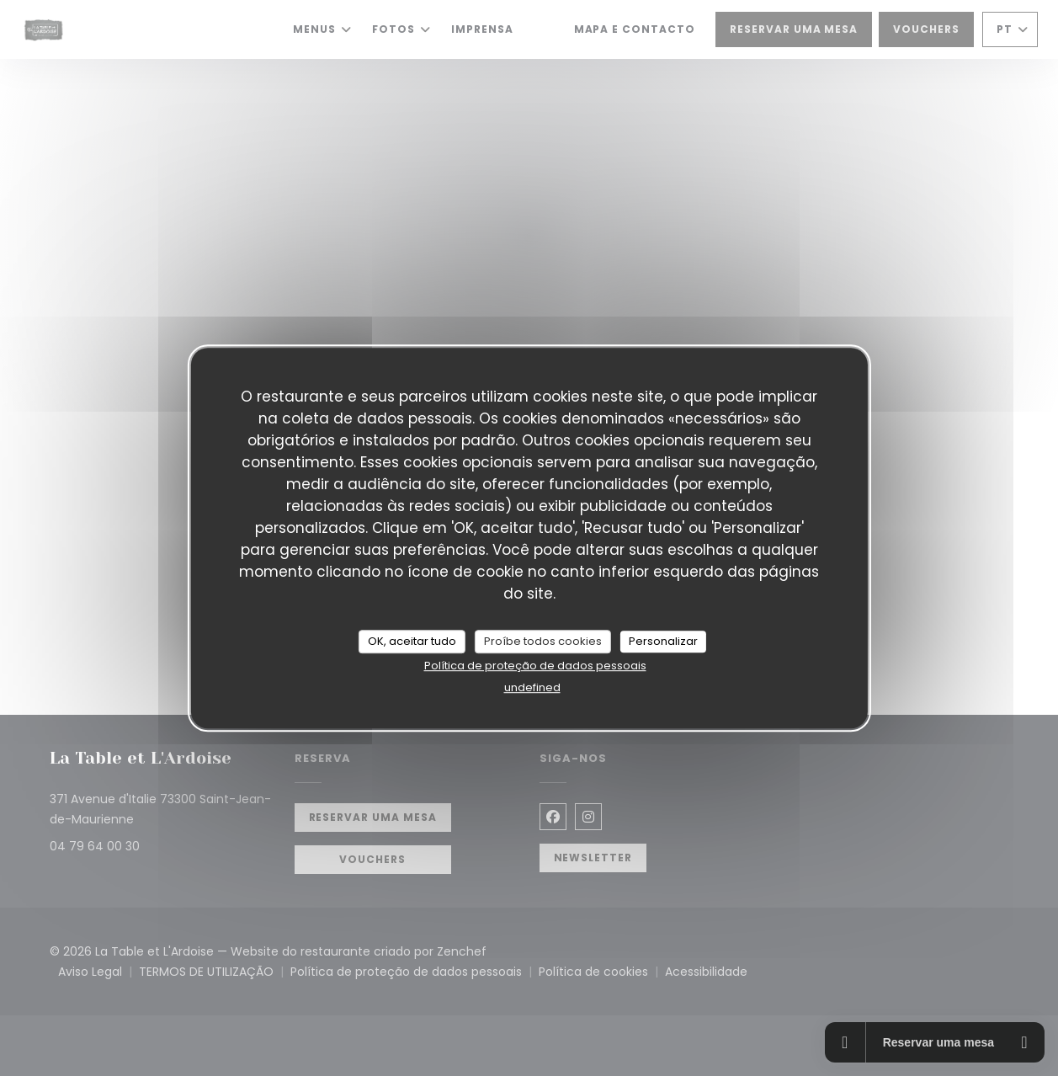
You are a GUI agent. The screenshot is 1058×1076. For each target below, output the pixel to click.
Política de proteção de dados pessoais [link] (535, 666)
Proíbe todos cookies (543, 641)
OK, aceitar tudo (412, 641)
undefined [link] (532, 687)
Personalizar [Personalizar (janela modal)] (663, 641)
